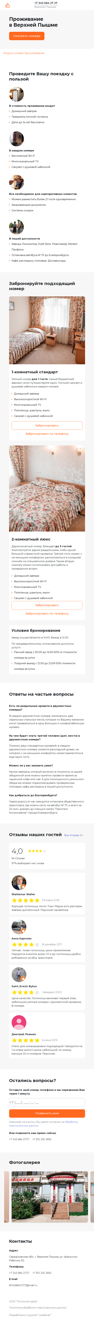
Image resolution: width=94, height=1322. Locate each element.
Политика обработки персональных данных (37, 1307)
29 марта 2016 (50, 900)
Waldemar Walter (23, 894)
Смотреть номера (26, 36)
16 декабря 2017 (52, 944)
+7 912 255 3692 (42, 1139)
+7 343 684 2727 (19, 1139)
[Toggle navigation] (85, 5)
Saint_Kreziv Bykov (24, 986)
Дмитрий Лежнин (24, 1034)
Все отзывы (73, 835)
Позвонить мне (47, 1113)
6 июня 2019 (49, 1040)
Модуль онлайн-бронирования (23, 53)
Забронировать (47, 425)
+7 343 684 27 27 (45, 3)
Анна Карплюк (21, 938)
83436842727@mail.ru (23, 1285)
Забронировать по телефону (47, 433)
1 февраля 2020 (52, 992)
